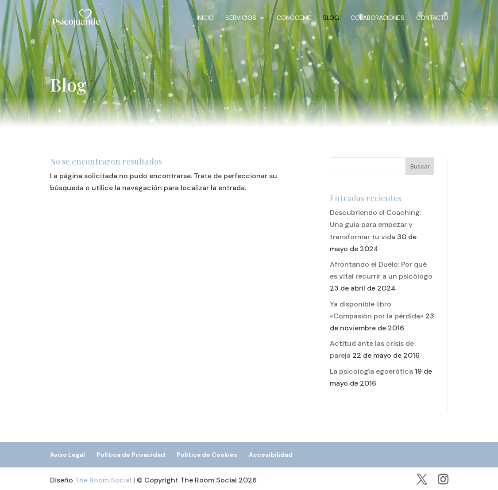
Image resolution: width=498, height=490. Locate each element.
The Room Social (103, 480)
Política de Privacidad (131, 455)
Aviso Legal (67, 455)
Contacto (432, 18)
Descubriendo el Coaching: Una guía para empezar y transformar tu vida (375, 224)
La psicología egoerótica (371, 371)
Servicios (240, 18)
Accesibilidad (271, 455)
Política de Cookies (207, 455)
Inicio (205, 18)
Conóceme (294, 18)
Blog (331, 18)
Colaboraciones (378, 18)
